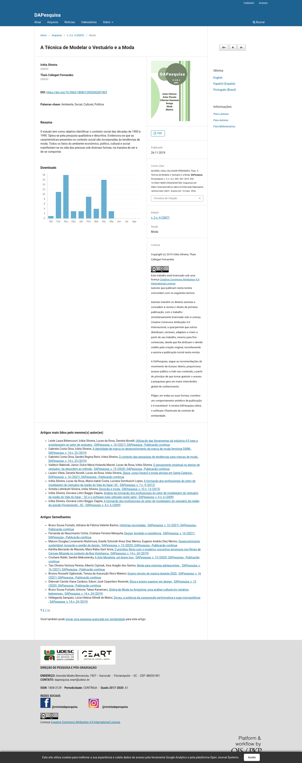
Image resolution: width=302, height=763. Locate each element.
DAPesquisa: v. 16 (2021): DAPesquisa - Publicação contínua (132, 444)
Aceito (252, 757)
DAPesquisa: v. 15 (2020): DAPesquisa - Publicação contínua (131, 469)
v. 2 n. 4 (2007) (75, 35)
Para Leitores (221, 113)
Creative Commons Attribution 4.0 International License (85, 722)
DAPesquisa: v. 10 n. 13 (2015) (141, 489)
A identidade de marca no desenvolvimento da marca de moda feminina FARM (141, 448)
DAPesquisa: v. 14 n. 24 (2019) (130, 553)
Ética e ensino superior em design (151, 581)
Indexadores (89, 22)
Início (43, 35)
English (217, 77)
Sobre (107, 22)
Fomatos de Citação (165, 198)
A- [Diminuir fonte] (241, 47)
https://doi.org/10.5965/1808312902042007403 (76, 92)
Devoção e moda (110, 489)
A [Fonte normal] (233, 47)
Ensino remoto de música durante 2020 (152, 573)
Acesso (263, 2)
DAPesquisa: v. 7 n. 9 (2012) (137, 485)
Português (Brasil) (224, 89)
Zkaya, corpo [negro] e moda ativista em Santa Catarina (157, 473)
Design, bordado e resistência (143, 533)
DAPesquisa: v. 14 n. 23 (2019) (67, 452)
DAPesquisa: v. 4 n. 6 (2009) (156, 497)
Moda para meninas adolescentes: (159, 565)
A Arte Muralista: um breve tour (114, 557)
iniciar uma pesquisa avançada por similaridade (95, 619)
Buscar (259, 22)
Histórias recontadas (133, 525)
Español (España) (224, 83)
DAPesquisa (47, 15)
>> (48, 610)
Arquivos (52, 22)
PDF (159, 133)
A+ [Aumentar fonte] (224, 47)
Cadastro (249, 2)
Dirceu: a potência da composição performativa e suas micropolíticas (157, 597)
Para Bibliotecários (224, 126)
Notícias (70, 22)
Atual (37, 22)
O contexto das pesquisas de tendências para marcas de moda (158, 456)
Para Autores (220, 120)
